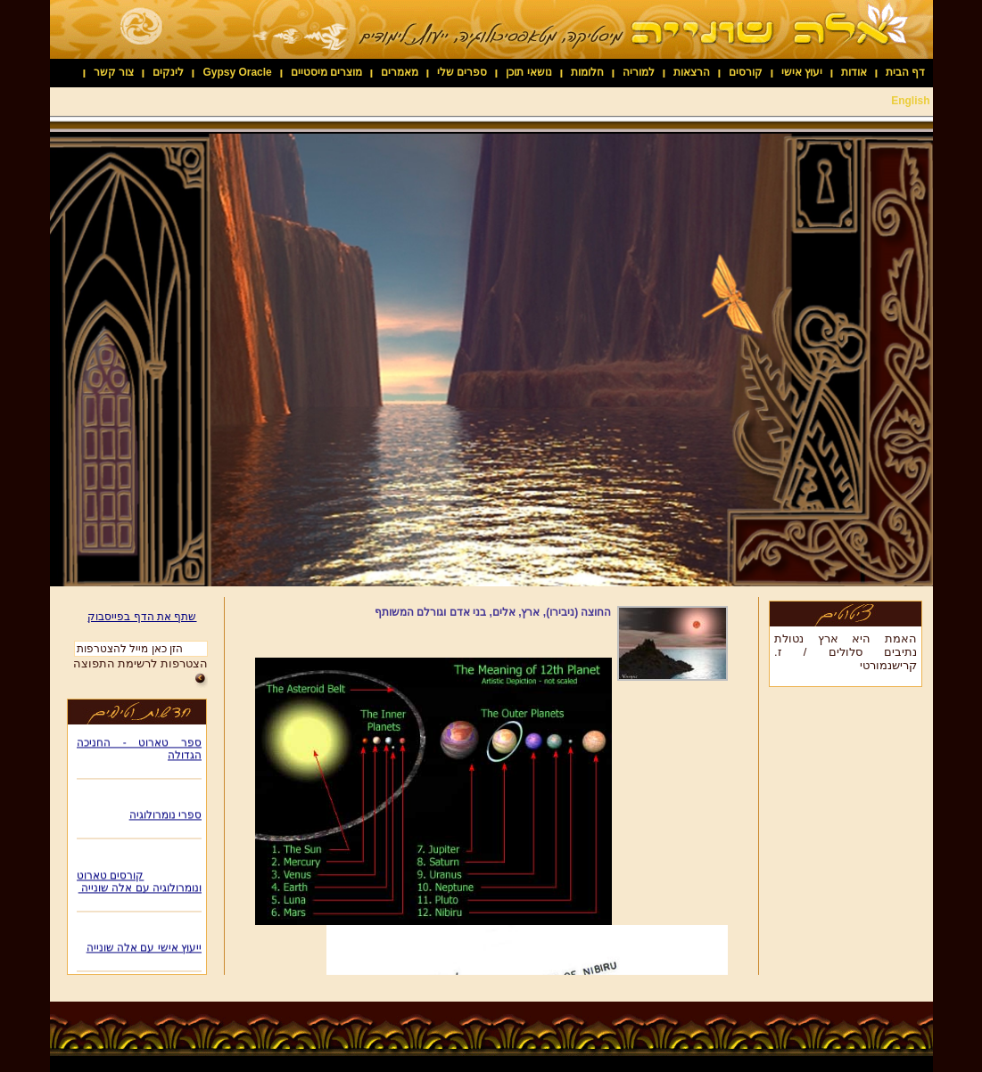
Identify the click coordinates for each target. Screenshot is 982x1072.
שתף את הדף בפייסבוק (141, 616)
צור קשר (114, 72)
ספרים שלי (462, 72)
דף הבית (905, 72)
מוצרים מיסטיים (326, 72)
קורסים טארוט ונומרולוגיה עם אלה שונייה (139, 884)
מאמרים (399, 72)
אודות (854, 72)
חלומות (587, 72)
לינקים (168, 72)
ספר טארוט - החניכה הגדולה (139, 751)
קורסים (746, 72)
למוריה (639, 72)
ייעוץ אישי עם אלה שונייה (143, 950)
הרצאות (691, 72)
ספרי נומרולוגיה (164, 817)
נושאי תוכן (528, 72)
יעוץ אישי (801, 72)
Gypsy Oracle (236, 72)
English (910, 100)
